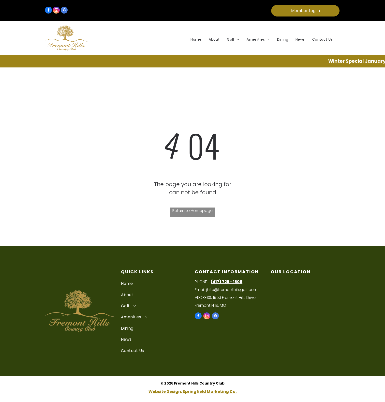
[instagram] (56, 11)
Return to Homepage (192, 210)
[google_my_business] (64, 11)
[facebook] (48, 11)
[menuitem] (196, 39)
